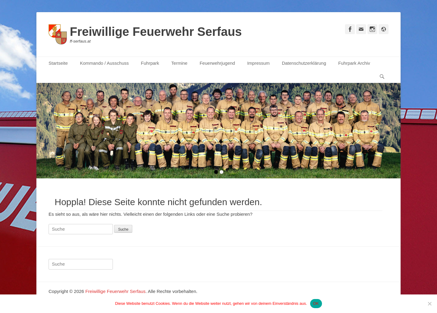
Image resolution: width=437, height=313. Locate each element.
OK (316, 303)
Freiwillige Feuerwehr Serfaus (156, 31)
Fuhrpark (150, 63)
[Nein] (429, 304)
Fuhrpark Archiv (354, 63)
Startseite (58, 63)
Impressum (258, 63)
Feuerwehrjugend (217, 63)
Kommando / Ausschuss (104, 63)
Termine (179, 63)
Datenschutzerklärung (304, 63)
